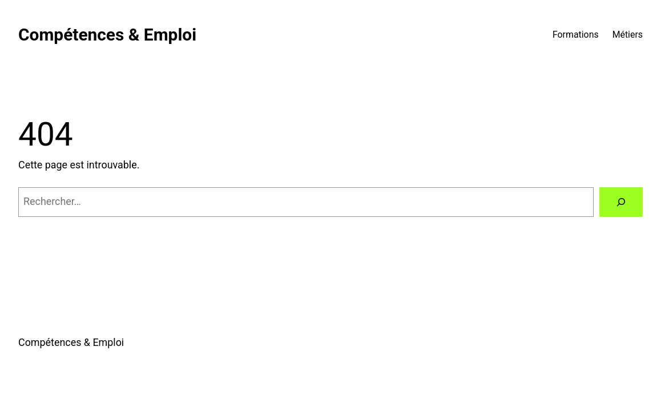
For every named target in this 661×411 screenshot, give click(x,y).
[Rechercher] (621, 202)
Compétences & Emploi (107, 35)
